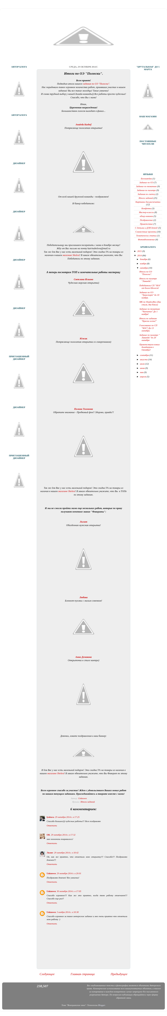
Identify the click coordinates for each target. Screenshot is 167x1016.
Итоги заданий (87, 802)
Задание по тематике (146, 186)
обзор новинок (146, 216)
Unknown (51, 873)
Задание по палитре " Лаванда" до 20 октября (149, 337)
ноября (143, 263)
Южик (83, 338)
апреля (143, 376)
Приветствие (146, 224)
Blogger (101, 1005)
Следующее (47, 974)
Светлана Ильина (83, 279)
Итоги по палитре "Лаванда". (148, 279)
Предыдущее (119, 974)
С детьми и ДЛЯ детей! (146, 228)
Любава (83, 597)
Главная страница (83, 974)
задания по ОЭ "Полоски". (96, 83)
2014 (139, 255)
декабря (144, 259)
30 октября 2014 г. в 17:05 (69, 891)
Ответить (52, 825)
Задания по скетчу (146, 194)
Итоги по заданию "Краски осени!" (148, 319)
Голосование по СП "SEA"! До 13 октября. (148, 328)
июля (142, 364)
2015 (139, 251)
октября (144, 268)
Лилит (83, 521)
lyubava (50, 817)
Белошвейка (146, 178)
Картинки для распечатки (147, 202)
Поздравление (146, 220)
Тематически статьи (146, 235)
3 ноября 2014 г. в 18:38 (68, 912)
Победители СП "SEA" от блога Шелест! (150, 286)
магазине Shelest (71, 255)
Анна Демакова (83, 657)
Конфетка (146, 208)
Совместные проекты (145, 231)
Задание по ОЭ (146, 182)
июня (142, 368)
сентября (144, 355)
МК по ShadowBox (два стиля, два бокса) (150, 303)
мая (142, 372)
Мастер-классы (146, 212)
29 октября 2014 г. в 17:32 (63, 835)
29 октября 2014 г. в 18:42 (66, 852)
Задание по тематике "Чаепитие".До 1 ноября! (149, 311)
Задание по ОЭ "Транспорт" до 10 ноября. (149, 295)
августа (144, 359)
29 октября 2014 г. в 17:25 (67, 817)
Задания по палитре (146, 190)
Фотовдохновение (146, 239)
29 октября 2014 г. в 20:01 (69, 873)
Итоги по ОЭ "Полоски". (145, 272)
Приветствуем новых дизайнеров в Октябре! (149, 347)
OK (48, 835)
